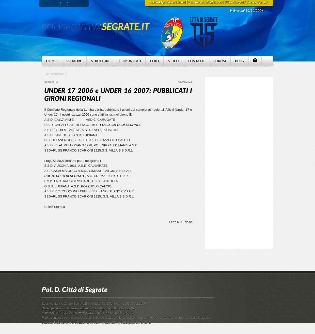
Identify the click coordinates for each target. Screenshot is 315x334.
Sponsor (263, 2)
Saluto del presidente (162, 2)
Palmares (250, 2)
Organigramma (195, 2)
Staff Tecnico (214, 2)
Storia (180, 2)
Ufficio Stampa (233, 2)
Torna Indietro (55, 74)
